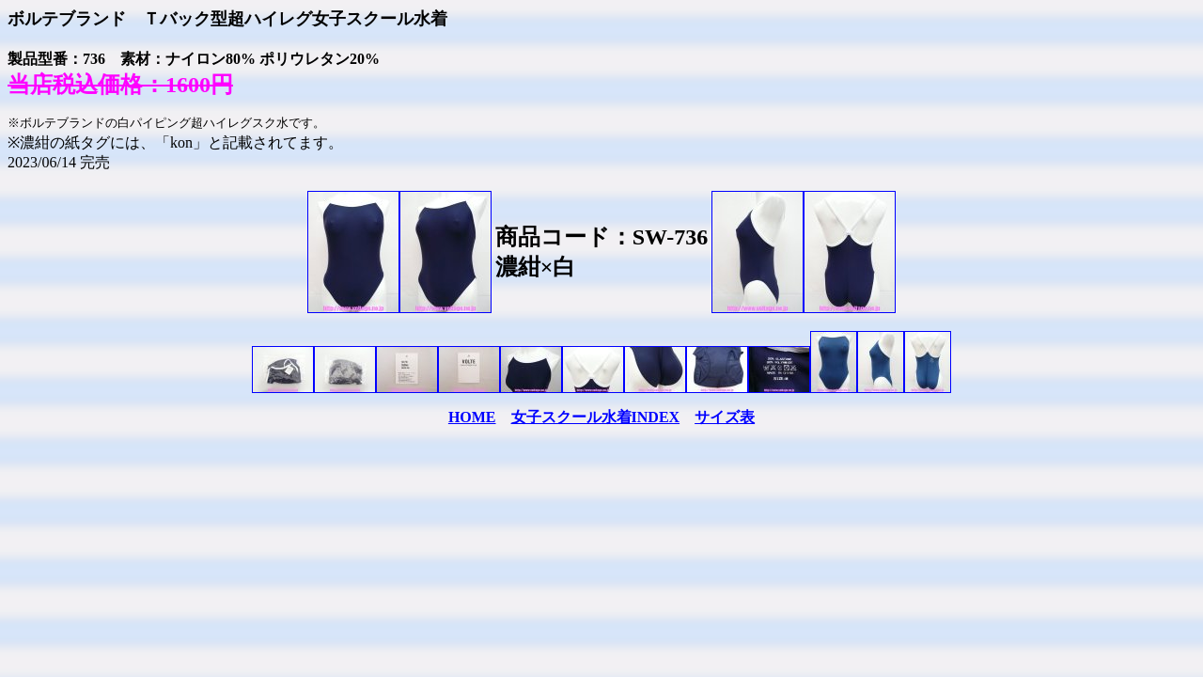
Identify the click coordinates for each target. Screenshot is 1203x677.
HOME (472, 417)
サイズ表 (725, 417)
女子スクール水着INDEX (595, 417)
